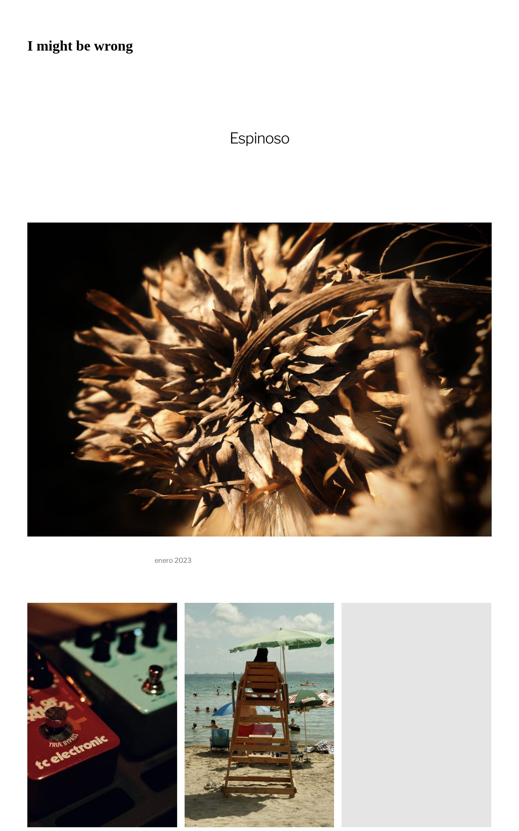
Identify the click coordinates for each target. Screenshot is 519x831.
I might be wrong (80, 46)
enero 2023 (173, 560)
